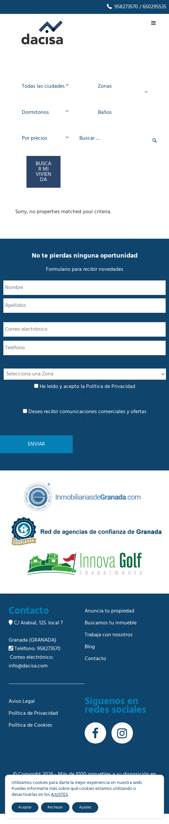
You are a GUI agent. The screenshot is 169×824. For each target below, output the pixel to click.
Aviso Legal (22, 711)
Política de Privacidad (110, 397)
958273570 (122, 7)
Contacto (95, 669)
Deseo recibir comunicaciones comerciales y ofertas (85, 426)
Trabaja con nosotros (109, 645)
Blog (90, 657)
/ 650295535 (152, 7)
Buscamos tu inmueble (111, 633)
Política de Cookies (30, 735)
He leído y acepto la (85, 401)
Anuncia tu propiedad (109, 621)
